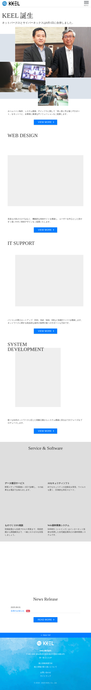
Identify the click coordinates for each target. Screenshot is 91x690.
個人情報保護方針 (45, 663)
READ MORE (45, 619)
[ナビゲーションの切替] (86, 3)
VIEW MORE (45, 122)
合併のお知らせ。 (18, 611)
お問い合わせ (45, 672)
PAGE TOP (46, 635)
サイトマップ (45, 676)
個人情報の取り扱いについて (45, 667)
